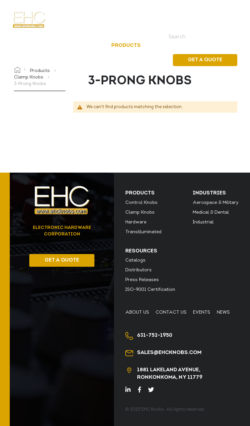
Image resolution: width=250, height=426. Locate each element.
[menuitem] (127, 45)
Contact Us (171, 312)
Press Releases (142, 279)
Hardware (135, 222)
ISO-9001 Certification (150, 289)
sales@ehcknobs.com (169, 352)
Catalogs (135, 260)
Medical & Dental (211, 212)
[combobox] (198, 36)
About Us (137, 312)
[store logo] (29, 19)
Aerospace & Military (216, 202)
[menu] (142, 46)
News (230, 11)
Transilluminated (143, 232)
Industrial (203, 222)
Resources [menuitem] (212, 45)
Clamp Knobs (29, 77)
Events (213, 11)
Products (40, 70)
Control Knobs (141, 202)
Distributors (138, 270)
